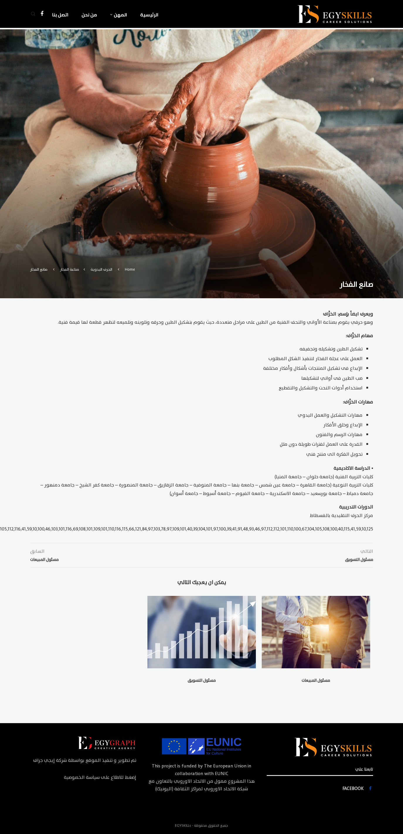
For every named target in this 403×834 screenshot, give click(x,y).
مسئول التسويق (202, 680)
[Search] (33, 14)
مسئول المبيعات (316, 680)
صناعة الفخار (69, 269)
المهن (120, 14)
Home (130, 269)
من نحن (89, 14)
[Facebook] (41, 14)
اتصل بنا (60, 14)
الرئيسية (149, 14)
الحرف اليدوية (101, 269)
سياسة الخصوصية (82, 777)
